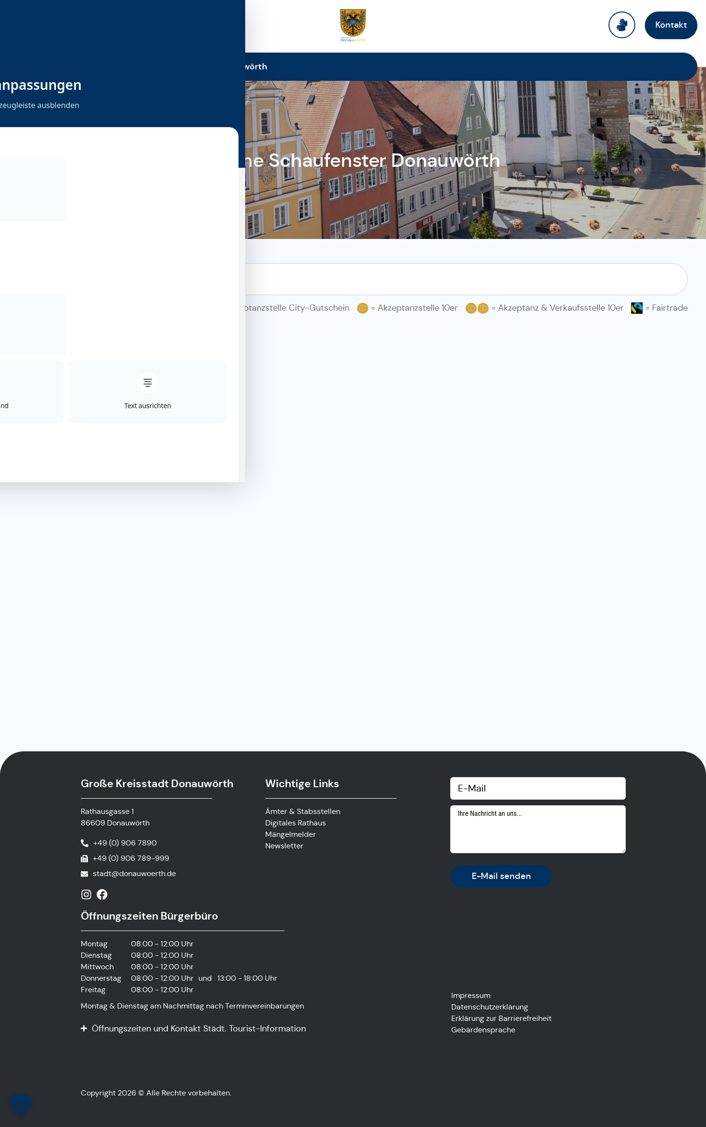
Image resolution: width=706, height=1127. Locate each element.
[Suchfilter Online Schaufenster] (353, 279)
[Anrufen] (119, 843)
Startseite (100, 66)
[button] (21, 1106)
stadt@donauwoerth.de (134, 873)
